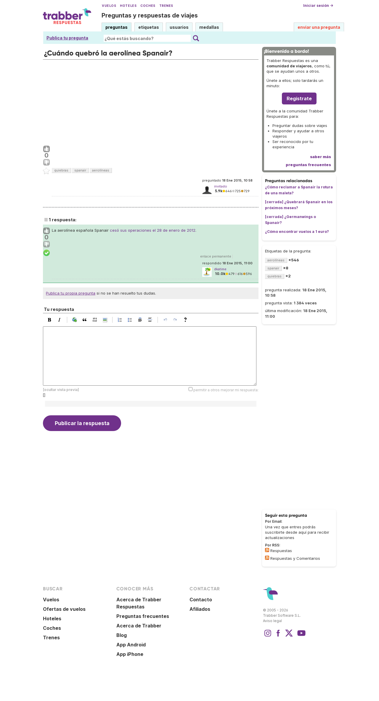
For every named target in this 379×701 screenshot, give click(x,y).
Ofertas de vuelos (64, 609)
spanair (80, 170)
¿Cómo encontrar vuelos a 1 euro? (297, 231)
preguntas (116, 27)
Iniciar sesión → (318, 5)
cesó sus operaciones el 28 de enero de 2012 (152, 230)
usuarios (179, 27)
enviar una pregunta (319, 27)
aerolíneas (100, 170)
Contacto (201, 600)
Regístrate (299, 98)
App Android (131, 645)
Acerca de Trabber (138, 626)
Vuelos (109, 6)
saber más (320, 156)
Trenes (166, 6)
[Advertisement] (150, 101)
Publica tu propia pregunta (70, 293)
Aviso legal (272, 621)
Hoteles (128, 6)
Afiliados (200, 609)
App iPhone (129, 654)
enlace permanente (215, 256)
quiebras (61, 170)
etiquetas (148, 27)
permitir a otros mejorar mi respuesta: (225, 389)
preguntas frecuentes (308, 164)
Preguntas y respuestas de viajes (150, 15)
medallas (209, 27)
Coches (147, 6)
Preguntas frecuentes (142, 616)
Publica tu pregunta (67, 37)
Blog (121, 635)
